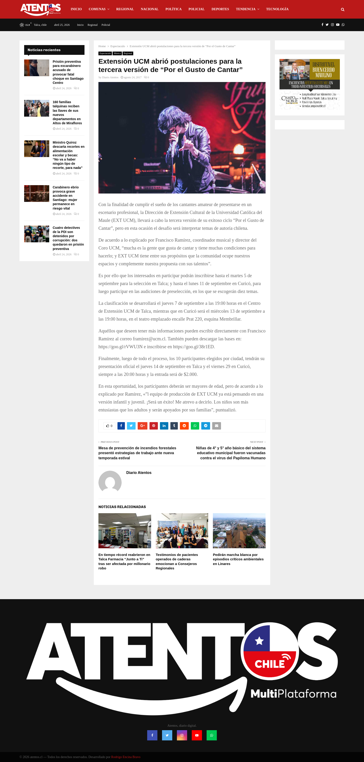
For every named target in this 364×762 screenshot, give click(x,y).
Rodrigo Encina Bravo (125, 757)
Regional (125, 9)
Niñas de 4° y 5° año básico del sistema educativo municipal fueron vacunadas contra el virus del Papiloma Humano (231, 453)
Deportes (220, 9)
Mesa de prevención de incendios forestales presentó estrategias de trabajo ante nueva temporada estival (137, 453)
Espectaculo (105, 53)
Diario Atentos (110, 77)
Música (117, 53)
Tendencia (246, 9)
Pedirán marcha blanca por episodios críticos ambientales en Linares (238, 559)
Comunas (97, 9)
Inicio (76, 9)
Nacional (150, 9)
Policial (196, 9)
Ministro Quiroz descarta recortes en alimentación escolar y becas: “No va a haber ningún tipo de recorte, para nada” (68, 155)
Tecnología (277, 9)
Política (174, 9)
